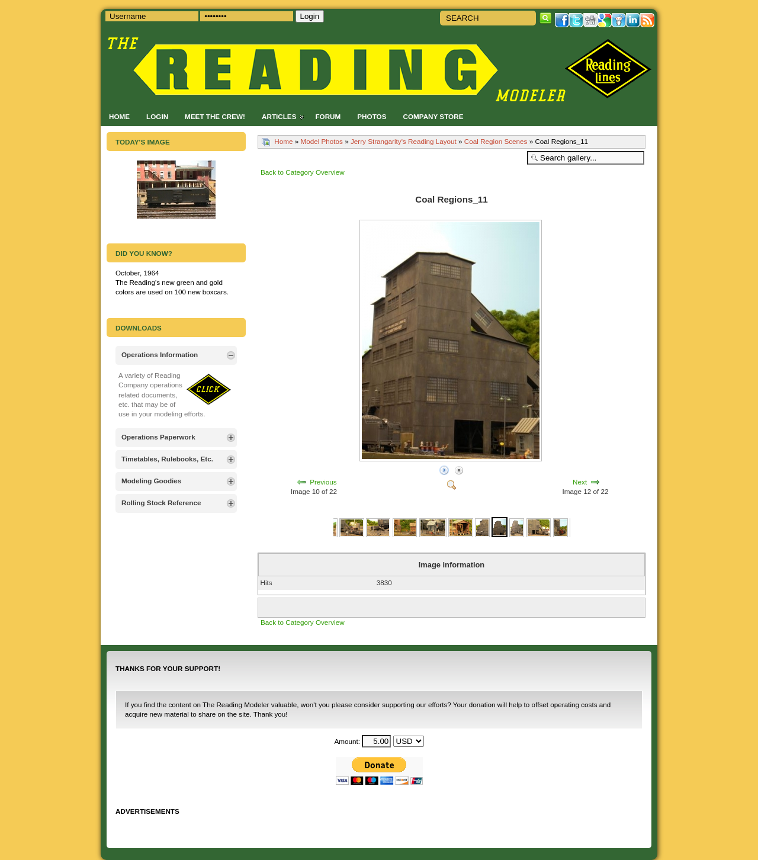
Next (580, 482)
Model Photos (321, 141)
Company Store (433, 116)
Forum (328, 116)
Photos (371, 116)
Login (157, 116)
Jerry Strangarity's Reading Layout (404, 141)
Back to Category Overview (303, 172)
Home (119, 116)
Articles (279, 116)
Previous (323, 482)
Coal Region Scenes (496, 141)
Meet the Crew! (215, 116)
